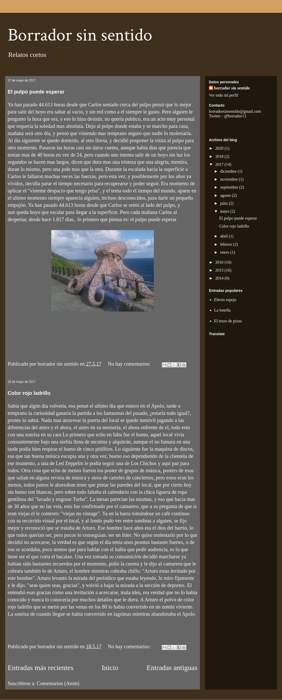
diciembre (229, 171)
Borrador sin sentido (80, 35)
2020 (220, 148)
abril (224, 236)
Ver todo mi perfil (223, 95)
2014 (220, 278)
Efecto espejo (225, 299)
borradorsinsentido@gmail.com (235, 111)
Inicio (110, 668)
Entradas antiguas (172, 668)
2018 (220, 156)
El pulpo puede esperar (36, 92)
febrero (226, 244)
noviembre (229, 179)
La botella (222, 310)
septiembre (229, 187)
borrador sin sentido (232, 88)
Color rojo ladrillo (29, 393)
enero (225, 252)
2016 (220, 262)
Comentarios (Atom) (58, 683)
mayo (225, 211)
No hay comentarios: (130, 364)
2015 (220, 270)
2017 (220, 164)
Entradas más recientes (41, 668)
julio (224, 203)
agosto (226, 195)
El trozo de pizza (228, 321)
